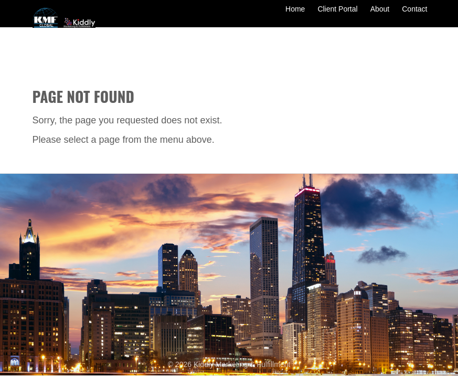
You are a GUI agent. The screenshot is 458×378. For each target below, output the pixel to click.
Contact (414, 17)
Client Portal (337, 17)
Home (295, 17)
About (380, 17)
